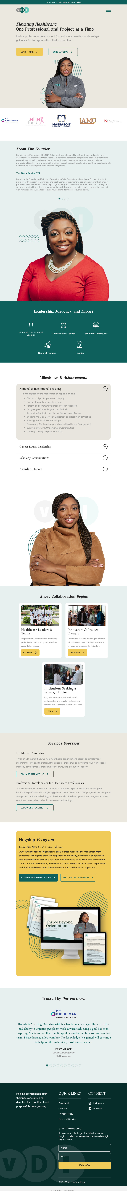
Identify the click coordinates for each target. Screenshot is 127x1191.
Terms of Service (67, 1118)
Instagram (96, 1103)
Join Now (84, 1165)
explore (30, 652)
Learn (52, 711)
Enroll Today (63, 51)
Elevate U (64, 1103)
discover (77, 652)
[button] (60, 199)
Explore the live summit (78, 877)
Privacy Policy (66, 1113)
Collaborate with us (35, 774)
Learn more (29, 51)
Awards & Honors (63, 469)
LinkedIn (95, 1108)
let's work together (35, 807)
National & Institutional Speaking (63, 388)
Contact (63, 1108)
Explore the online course (38, 877)
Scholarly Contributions (63, 457)
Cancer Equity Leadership (63, 446)
